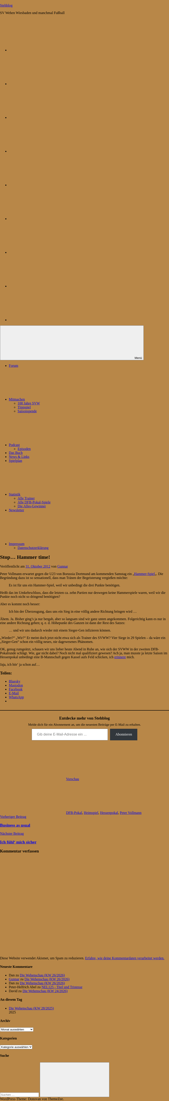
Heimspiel (91, 813)
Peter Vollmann (130, 813)
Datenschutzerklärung (33, 548)
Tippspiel (24, 407)
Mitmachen (50, 399)
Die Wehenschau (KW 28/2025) (31, 1008)
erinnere (120, 657)
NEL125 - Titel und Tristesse (62, 987)
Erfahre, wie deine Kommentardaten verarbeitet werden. (124, 958)
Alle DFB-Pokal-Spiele (34, 502)
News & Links (19, 457)
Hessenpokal (109, 813)
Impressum (49, 544)
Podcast (47, 445)
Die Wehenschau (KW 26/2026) (42, 975)
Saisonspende (27, 411)
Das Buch (16, 453)
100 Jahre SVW (29, 403)
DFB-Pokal (74, 813)
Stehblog (6, 5)
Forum (13, 365)
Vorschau (72, 779)
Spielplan (15, 460)
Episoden (24, 449)
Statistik (47, 494)
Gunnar (62, 566)
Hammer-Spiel (144, 574)
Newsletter (16, 510)
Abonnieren (123, 734)
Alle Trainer (26, 498)
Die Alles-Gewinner (32, 506)
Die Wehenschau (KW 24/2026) (45, 991)
